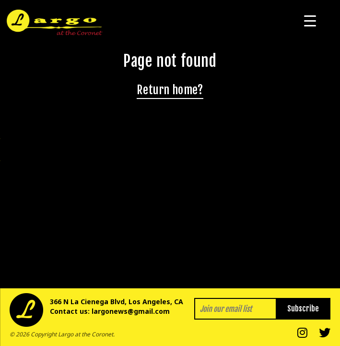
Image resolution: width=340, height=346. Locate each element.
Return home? (170, 90)
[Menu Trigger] (310, 20)
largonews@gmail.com (131, 311)
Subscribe (303, 308)
